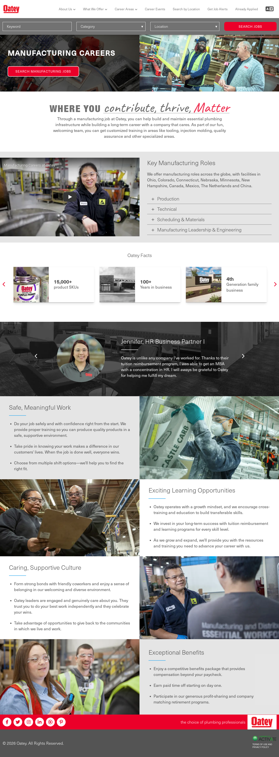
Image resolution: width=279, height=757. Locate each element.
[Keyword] (37, 26)
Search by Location (186, 9)
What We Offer (93, 9)
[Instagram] (28, 722)
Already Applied (246, 9)
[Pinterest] (61, 722)
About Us (65, 9)
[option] (54, 284)
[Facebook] (7, 722)
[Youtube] (50, 722)
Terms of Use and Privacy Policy (262, 746)
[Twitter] (17, 722)
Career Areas (124, 9)
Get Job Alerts (218, 9)
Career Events (155, 9)
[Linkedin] (39, 722)
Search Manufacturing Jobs (43, 71)
